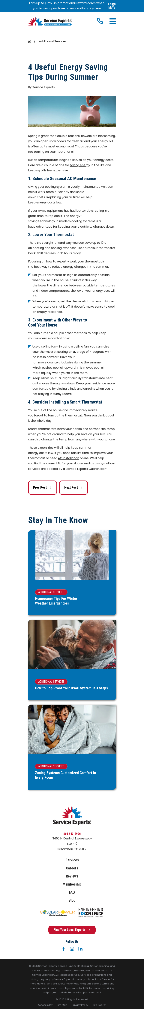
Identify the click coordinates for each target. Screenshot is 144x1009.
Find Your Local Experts (72, 930)
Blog (72, 900)
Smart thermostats (42, 429)
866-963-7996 (72, 834)
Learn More (112, 5)
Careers (72, 868)
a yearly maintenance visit (87, 187)
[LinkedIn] (80, 949)
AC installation (68, 458)
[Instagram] (72, 949)
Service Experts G (78, 469)
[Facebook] (64, 949)
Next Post (73, 487)
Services (72, 860)
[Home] (50, 21)
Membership (72, 884)
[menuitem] (45, 1005)
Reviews (72, 876)
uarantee (98, 469)
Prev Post (42, 487)
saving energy (80, 165)
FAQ (72, 892)
